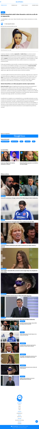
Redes (3, 12)
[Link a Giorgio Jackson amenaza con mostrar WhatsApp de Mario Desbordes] (19, 307)
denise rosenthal (5, 141)
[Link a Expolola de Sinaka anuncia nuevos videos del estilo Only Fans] (19, 283)
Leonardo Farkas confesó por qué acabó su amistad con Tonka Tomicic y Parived (28, 346)
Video (21, 141)
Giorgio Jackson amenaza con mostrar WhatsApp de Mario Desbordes (18, 319)
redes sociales (15, 141)
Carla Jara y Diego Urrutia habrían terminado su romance (8, 163)
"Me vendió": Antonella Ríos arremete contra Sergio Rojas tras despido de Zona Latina (28, 357)
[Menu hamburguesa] (0, 2)
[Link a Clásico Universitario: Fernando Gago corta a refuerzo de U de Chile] (19, 209)
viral (34, 141)
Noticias (19, 404)
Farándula (3, 243)
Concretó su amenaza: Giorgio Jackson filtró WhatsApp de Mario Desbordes (19, 198)
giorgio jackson (26, 5)
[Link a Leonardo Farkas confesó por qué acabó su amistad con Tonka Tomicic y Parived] (19, 233)
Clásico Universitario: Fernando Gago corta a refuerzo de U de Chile (17, 221)
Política (3, 196)
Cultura (19, 409)
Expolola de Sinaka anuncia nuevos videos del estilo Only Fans (16, 295)
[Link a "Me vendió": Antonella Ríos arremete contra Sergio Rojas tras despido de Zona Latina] (19, 258)
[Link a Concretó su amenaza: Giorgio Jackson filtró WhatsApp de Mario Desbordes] (19, 185)
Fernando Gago (16, 5)
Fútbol (3, 219)
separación (27, 141)
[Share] (36, 421)
